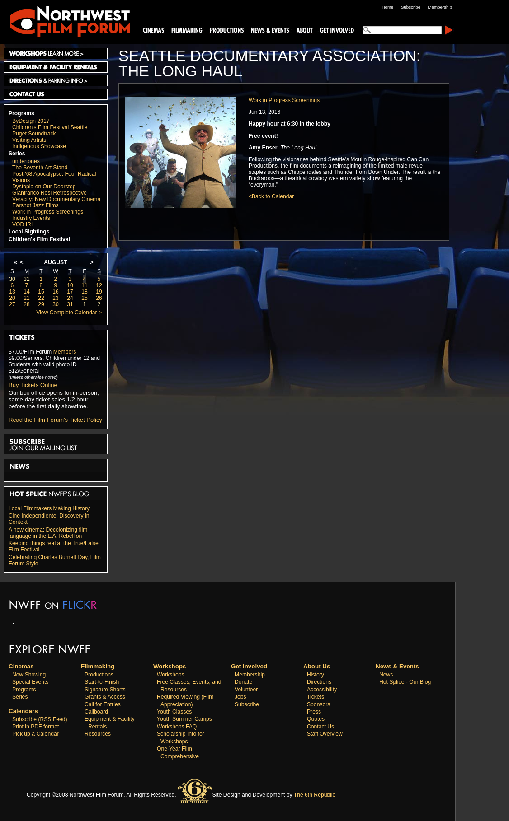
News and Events (270, 29)
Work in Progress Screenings (47, 212)
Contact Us (55, 94)
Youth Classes (174, 712)
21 (27, 298)
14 (27, 292)
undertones (26, 161)
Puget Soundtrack (34, 134)
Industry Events (31, 218)
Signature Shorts (105, 689)
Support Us (335, 29)
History (315, 675)
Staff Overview (325, 734)
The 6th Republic (314, 795)
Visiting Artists (29, 140)
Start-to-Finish (102, 682)
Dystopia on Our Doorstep (44, 186)
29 (41, 304)
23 (55, 298)
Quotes (316, 719)
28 (27, 304)
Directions (319, 682)
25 (84, 298)
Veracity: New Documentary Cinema (56, 199)
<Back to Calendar (271, 196)
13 (12, 292)
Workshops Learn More (55, 53)
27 (12, 304)
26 (99, 298)
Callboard (96, 712)
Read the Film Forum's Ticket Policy (55, 419)
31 (27, 279)
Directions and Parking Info (55, 80)
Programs (21, 113)
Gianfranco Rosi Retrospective (49, 193)
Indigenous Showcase (39, 146)
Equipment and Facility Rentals (55, 67)
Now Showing (29, 675)
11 (84, 285)
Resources (98, 734)
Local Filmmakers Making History (49, 508)
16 (55, 292)
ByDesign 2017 (30, 121)
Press (314, 712)
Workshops (170, 675)
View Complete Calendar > (69, 312)
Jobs (240, 697)
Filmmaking (185, 29)
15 (41, 292)
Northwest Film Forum (66, 21)
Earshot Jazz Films (35, 205)
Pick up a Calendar (35, 734)
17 (70, 292)
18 (84, 292)
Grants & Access (105, 697)
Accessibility (322, 689)
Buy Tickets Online (33, 385)
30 (12, 279)
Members (64, 352)
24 (70, 298)
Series (17, 153)
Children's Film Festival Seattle (49, 127)
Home (388, 7)
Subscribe (247, 704)
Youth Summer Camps (184, 719)
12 (99, 285)
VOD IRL (23, 224)
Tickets (315, 697)
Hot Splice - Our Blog (405, 682)
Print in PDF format (35, 726)
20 (12, 298)
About (304, 29)
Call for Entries (103, 704)
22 (41, 298)
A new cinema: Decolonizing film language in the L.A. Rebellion (48, 533)
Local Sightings (29, 232)
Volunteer (246, 689)
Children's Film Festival (39, 239)
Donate (243, 682)
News (386, 675)
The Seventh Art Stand (39, 167)
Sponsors (318, 704)
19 (99, 292)
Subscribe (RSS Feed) (39, 719)
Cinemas (153, 29)
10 (70, 285)
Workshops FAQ (177, 726)
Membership (250, 675)
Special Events (30, 682)
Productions (99, 675)
